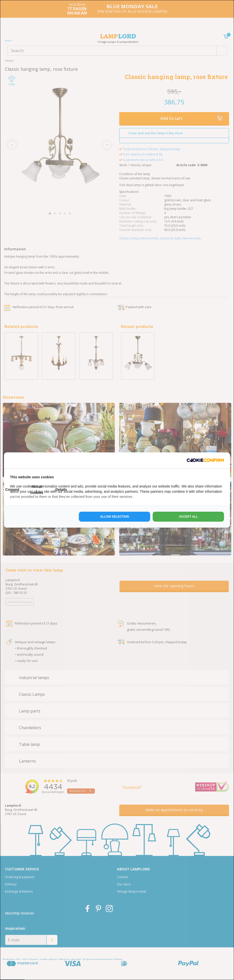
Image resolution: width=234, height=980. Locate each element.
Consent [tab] (12, 489)
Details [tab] (61, 489)
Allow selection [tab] (114, 516)
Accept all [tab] (188, 516)
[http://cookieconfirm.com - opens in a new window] (205, 460)
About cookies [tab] (36, 490)
